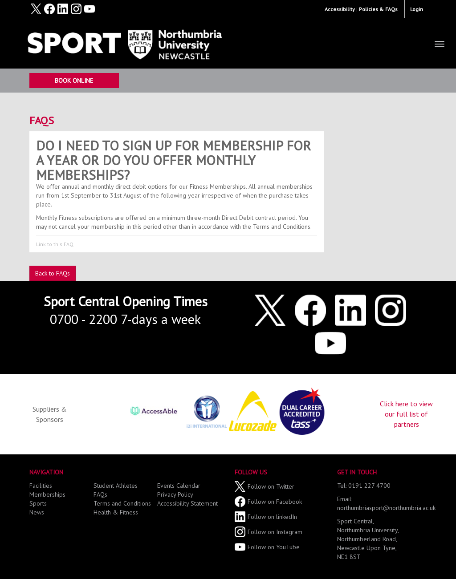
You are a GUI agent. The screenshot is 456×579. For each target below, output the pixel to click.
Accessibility (340, 9)
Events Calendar (178, 486)
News (36, 512)
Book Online (74, 81)
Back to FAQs (52, 273)
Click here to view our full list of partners (406, 414)
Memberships (47, 494)
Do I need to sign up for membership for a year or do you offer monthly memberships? (173, 160)
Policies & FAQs (378, 9)
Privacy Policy (175, 494)
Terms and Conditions (122, 503)
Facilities (40, 486)
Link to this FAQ (54, 244)
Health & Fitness (116, 512)
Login (416, 9)
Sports (38, 503)
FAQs (41, 120)
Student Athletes (116, 486)
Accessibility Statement (187, 503)
